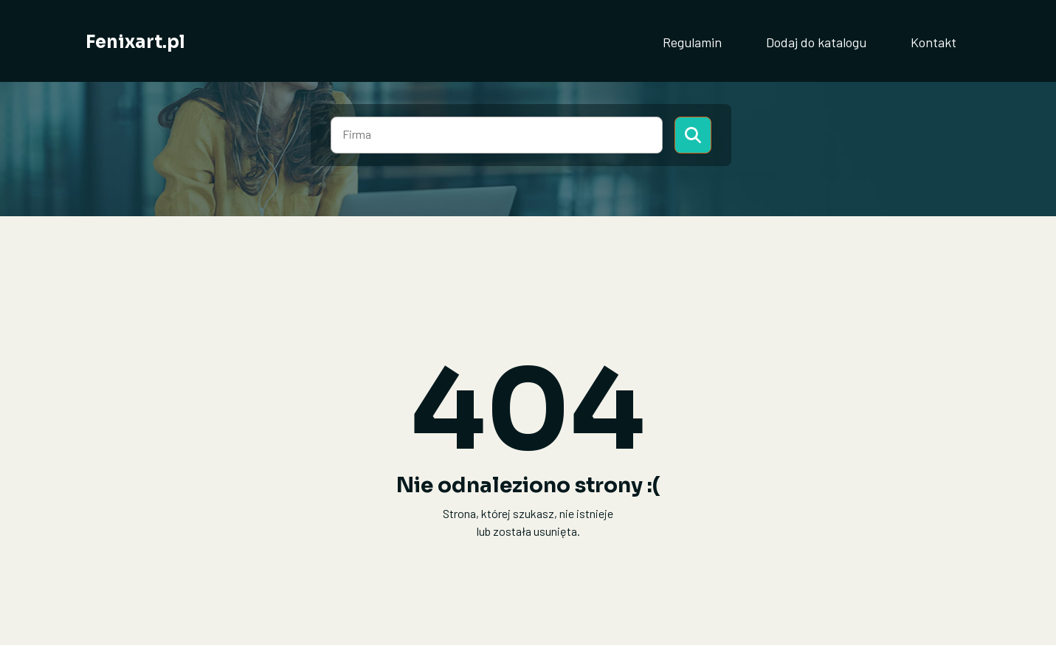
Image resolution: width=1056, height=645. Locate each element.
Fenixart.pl (135, 42)
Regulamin (692, 42)
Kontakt (933, 42)
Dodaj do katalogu (816, 42)
